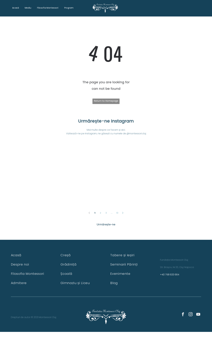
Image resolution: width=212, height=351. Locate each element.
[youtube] (198, 334)
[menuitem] (15, 8)
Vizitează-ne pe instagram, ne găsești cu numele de (96, 133)
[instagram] (190, 334)
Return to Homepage (106, 100)
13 (117, 231)
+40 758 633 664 (169, 293)
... (111, 231)
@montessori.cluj (136, 133)
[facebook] (183, 334)
